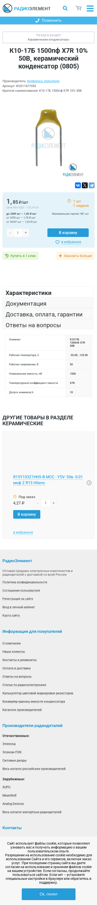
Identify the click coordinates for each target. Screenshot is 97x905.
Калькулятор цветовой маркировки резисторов (37, 693)
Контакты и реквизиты (19, 660)
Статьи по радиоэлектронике (24, 685)
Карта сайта (11, 615)
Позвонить (48, 20)
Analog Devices (13, 803)
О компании (11, 643)
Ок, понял (48, 894)
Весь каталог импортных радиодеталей (32, 812)
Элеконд (9, 744)
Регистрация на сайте (17, 599)
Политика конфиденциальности (24, 582)
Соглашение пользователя (21, 590)
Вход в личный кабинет (18, 607)
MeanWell (9, 795)
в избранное (71, 242)
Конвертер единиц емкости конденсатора (33, 701)
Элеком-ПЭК (12, 752)
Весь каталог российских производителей (34, 769)
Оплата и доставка (16, 668)
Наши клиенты (13, 651)
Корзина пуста (78, 8)
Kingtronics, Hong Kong (43, 81)
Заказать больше (78, 256)
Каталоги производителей (22, 710)
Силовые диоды (14, 760)
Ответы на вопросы (17, 676)
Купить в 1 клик (23, 256)
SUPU (6, 787)
